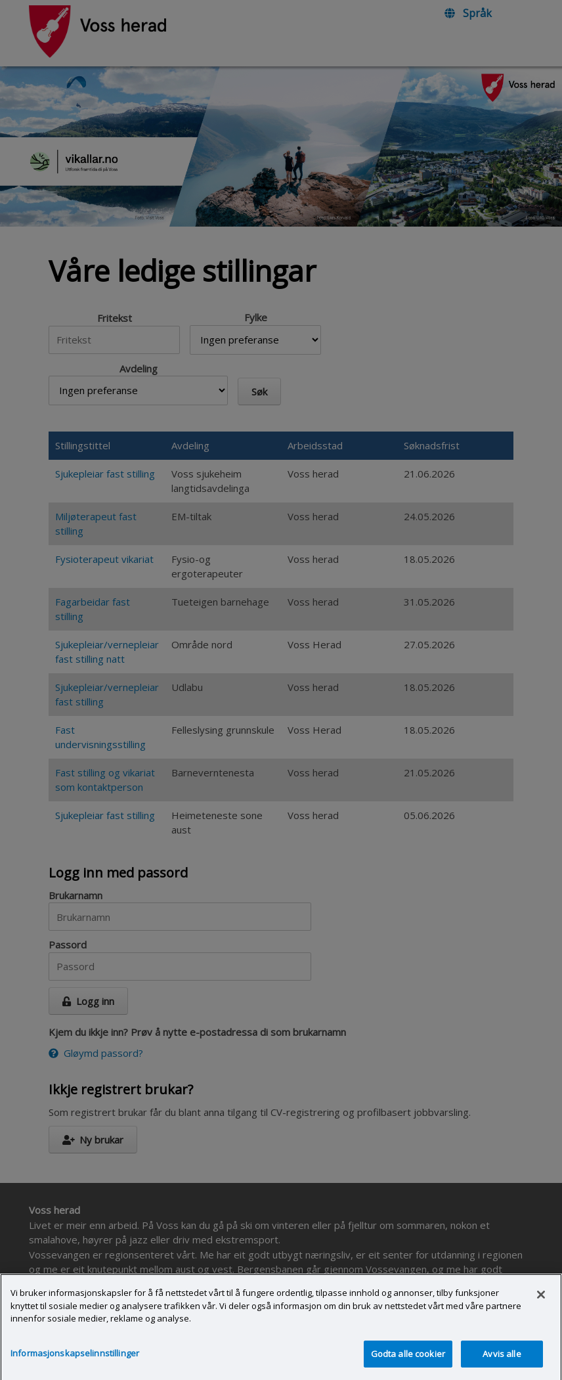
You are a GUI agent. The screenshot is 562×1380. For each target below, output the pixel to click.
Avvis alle (502, 1365)
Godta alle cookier (408, 1365)
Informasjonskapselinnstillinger (75, 1364)
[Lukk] (541, 1306)
